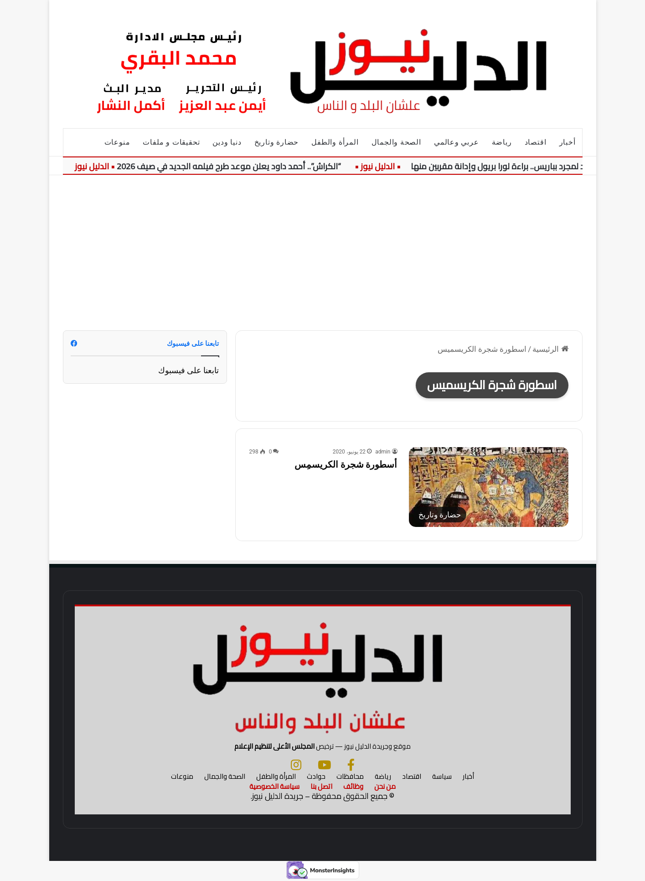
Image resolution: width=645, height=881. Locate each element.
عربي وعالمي (456, 142)
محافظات (350, 776)
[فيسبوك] (351, 765)
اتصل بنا (321, 786)
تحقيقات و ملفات (171, 142)
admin (382, 451)
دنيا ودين (226, 142)
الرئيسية (550, 349)
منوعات (117, 142)
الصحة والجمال (396, 142)
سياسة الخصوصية (274, 786)
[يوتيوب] (324, 765)
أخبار (567, 142)
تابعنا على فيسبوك (188, 370)
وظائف (353, 786)
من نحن (385, 786)
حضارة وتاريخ (276, 142)
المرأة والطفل (334, 142)
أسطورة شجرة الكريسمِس (345, 464)
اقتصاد (536, 142)
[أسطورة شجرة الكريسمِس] (488, 487)
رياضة (502, 142)
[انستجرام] (296, 765)
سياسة (442, 776)
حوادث (316, 776)
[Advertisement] (322, 253)
